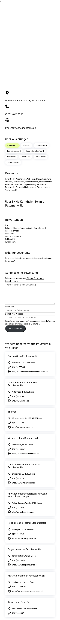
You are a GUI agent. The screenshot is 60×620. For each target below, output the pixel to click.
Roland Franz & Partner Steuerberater (27, 522)
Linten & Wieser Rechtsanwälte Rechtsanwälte (24, 466)
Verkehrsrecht (13, 162)
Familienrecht (41, 145)
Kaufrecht (11, 157)
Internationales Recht (35, 151)
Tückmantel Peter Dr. (18, 602)
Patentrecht (41, 157)
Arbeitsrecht (12, 145)
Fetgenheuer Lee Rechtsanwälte (24, 549)
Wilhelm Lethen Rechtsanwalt (23, 438)
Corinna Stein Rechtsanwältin (23, 356)
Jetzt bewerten (15, 328)
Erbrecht (26, 145)
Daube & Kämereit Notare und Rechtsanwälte (23, 384)
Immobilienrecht (14, 151)
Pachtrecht (25, 157)
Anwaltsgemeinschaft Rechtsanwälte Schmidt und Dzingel (27, 495)
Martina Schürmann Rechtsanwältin (26, 575)
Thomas (12, 411)
